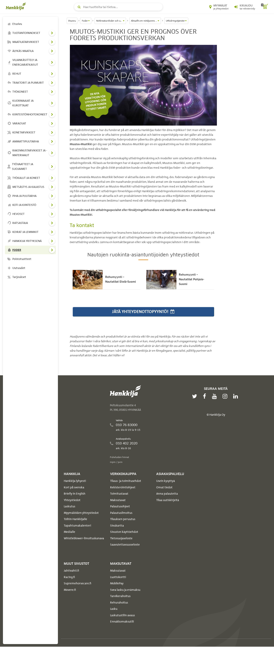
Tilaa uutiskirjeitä (167, 500)
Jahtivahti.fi (71, 571)
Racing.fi (69, 577)
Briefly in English (74, 494)
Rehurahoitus (119, 603)
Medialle (69, 532)
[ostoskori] (264, 7)
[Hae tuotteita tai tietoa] (118, 7)
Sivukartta (117, 526)
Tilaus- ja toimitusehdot (125, 481)
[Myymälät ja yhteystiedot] (218, 7)
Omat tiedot (164, 488)
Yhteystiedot (72, 500)
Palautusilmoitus (121, 513)
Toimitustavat (119, 494)
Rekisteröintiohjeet (122, 488)
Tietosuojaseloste (121, 539)
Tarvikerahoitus (120, 596)
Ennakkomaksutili (122, 622)
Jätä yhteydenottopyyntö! (143, 312)
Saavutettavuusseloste (125, 545)
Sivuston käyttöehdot (124, 532)
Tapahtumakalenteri (77, 526)
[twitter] (195, 396)
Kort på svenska (74, 488)
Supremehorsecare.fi (77, 584)
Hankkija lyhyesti (75, 481)
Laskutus (69, 507)
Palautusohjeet (120, 507)
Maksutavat (118, 500)
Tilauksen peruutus (122, 519)
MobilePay (116, 584)
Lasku (113, 609)
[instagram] (226, 396)
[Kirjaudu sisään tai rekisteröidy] (244, 7)
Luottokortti (118, 577)
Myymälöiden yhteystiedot (81, 513)
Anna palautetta (167, 494)
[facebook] (205, 396)
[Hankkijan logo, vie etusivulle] (16, 6)
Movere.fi (70, 590)
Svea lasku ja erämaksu (125, 590)
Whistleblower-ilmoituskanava (84, 539)
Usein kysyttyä (165, 481)
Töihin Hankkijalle (75, 519)
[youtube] (215, 396)
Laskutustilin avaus (122, 616)
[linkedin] (236, 396)
